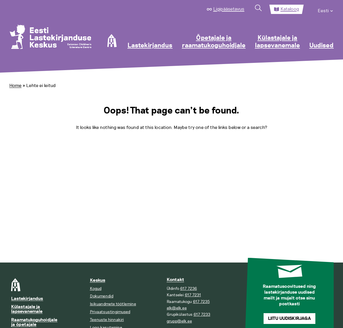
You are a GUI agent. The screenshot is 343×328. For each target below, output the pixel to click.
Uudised (321, 45)
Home (15, 85)
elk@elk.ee (177, 308)
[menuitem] (325, 9)
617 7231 (193, 294)
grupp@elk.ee (179, 321)
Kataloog (289, 9)
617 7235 (201, 301)
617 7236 (188, 288)
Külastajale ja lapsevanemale (277, 41)
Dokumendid (101, 296)
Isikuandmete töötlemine (113, 304)
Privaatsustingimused (110, 311)
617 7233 (201, 314)
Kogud (96, 288)
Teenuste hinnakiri (107, 319)
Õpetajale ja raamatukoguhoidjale (214, 41)
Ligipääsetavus (228, 9)
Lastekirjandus (150, 45)
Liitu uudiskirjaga (289, 318)
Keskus (97, 280)
